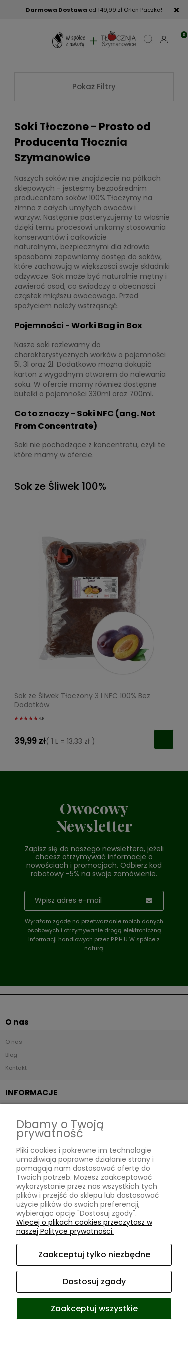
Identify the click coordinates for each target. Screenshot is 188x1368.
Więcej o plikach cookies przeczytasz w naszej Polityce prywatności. (84, 1226)
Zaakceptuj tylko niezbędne (94, 1254)
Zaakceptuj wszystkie (94, 1308)
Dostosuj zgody (94, 1281)
